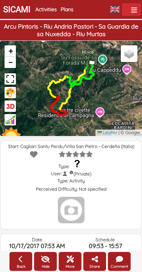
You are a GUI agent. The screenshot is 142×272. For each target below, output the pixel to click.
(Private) (82, 174)
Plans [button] (67, 9)
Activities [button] (46, 9)
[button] (91, 61)
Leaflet (107, 132)
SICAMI (16, 9)
